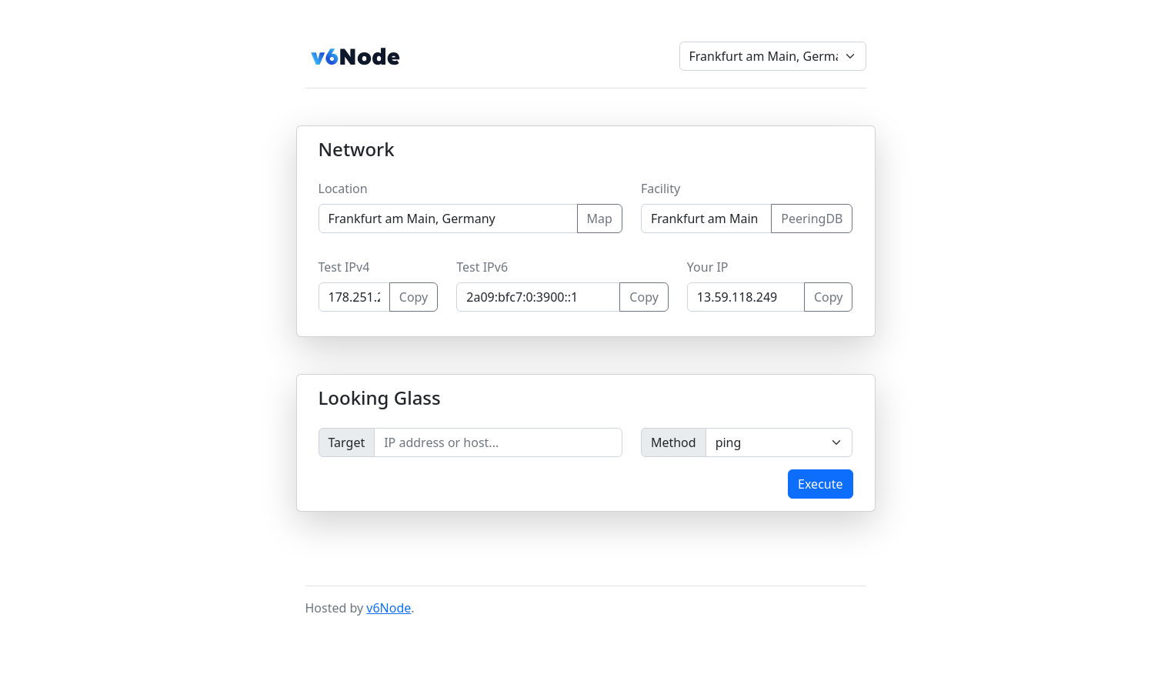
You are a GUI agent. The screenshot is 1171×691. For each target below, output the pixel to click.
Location (343, 188)
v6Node (388, 607)
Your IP (708, 267)
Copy (413, 297)
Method (673, 442)
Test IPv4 (344, 267)
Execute (820, 484)
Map (599, 218)
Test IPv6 (482, 267)
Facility (660, 188)
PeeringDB (811, 218)
